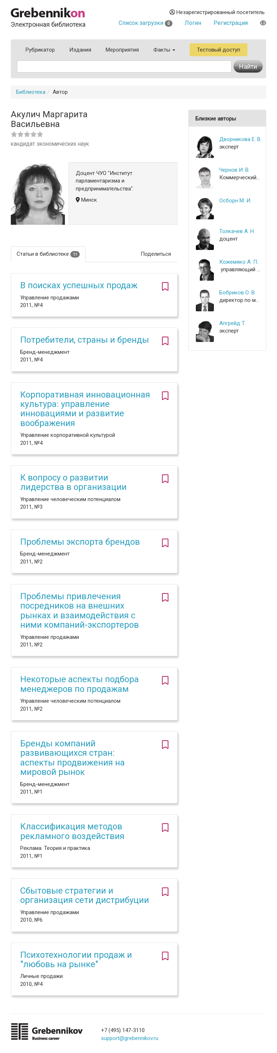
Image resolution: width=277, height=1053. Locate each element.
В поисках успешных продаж (78, 285)
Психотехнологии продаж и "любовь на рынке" (76, 959)
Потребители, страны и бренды (84, 340)
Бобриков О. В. (237, 292)
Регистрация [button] (231, 22)
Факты (164, 50)
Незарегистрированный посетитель (217, 12)
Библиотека (30, 92)
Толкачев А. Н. (237, 231)
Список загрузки (145, 22)
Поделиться (156, 254)
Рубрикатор (40, 50)
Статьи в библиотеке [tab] (48, 254)
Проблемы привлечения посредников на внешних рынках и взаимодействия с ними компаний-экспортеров (79, 610)
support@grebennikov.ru (129, 1038)
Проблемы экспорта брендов (80, 542)
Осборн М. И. (235, 200)
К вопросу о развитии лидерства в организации (73, 482)
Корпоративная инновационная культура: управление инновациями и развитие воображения (85, 409)
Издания (80, 50)
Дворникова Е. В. (239, 139)
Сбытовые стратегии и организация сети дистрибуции (84, 895)
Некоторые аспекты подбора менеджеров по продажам (79, 684)
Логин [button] (193, 22)
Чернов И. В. (234, 170)
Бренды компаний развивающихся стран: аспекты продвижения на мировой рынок (72, 757)
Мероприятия (122, 50)
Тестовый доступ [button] (218, 50)
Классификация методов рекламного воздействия (72, 831)
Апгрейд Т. (232, 323)
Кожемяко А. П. (238, 262)
